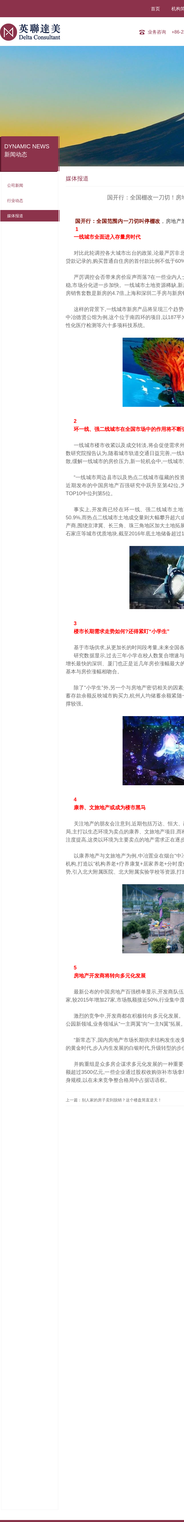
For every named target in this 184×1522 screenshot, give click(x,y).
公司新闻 (15, 185)
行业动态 (15, 200)
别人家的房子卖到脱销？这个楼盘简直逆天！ (122, 1100)
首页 (156, 8)
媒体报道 (15, 215)
